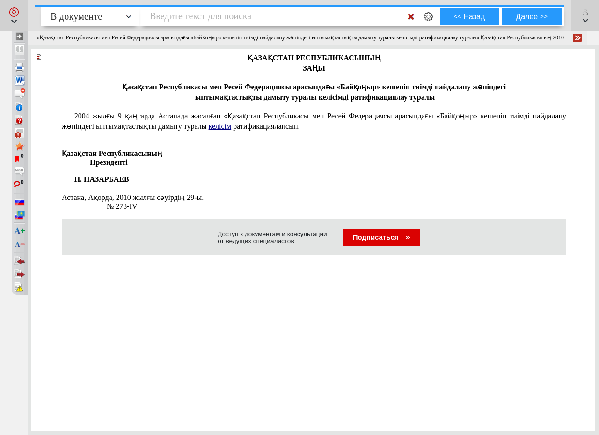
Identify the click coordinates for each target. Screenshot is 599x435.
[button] (14, 15)
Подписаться (381, 237)
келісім (220, 126)
